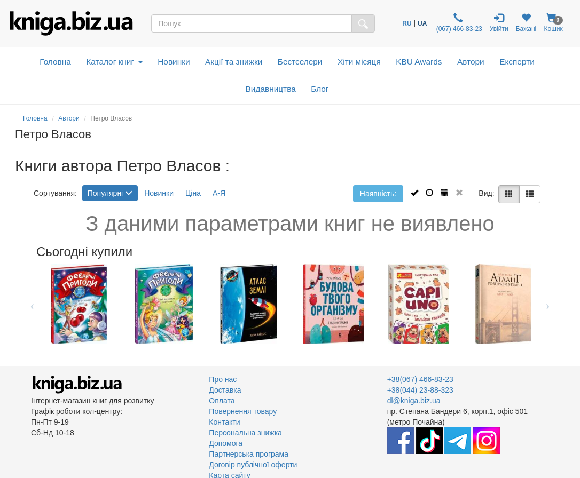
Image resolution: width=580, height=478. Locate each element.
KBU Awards (419, 61)
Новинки (174, 61)
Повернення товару (243, 411)
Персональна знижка (245, 432)
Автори (470, 61)
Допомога (225, 443)
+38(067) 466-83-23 (420, 379)
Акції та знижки (233, 61)
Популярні (110, 193)
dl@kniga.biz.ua (414, 400)
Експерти (517, 61)
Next (547, 304)
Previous (32, 304)
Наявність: (378, 193)
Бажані (526, 23)
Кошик (553, 23)
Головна (55, 61)
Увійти (499, 23)
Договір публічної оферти (253, 464)
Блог (319, 88)
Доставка (225, 390)
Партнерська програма (248, 454)
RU (406, 23)
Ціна (193, 193)
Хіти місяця (359, 61)
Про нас (223, 379)
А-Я (219, 193)
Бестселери (300, 61)
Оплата (221, 400)
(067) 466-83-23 (458, 23)
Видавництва (271, 88)
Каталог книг (114, 61)
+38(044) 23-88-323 (420, 390)
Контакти (224, 422)
